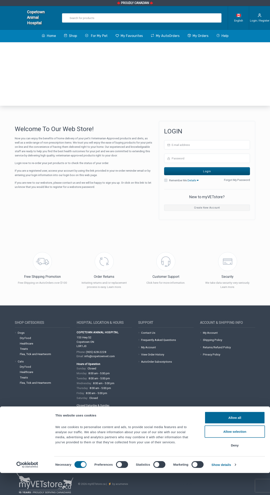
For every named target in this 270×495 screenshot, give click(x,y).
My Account (148, 347)
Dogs (21, 332)
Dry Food (25, 338)
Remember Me (183, 180)
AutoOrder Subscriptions (156, 361)
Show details (221, 486)
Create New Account (207, 207)
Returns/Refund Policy (217, 347)
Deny (235, 467)
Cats (21, 361)
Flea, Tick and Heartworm (35, 354)
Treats (24, 348)
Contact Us (148, 332)
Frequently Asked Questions (158, 340)
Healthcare (26, 343)
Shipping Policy (212, 340)
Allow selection (234, 453)
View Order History (152, 354)
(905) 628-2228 (96, 352)
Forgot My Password (237, 180)
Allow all (234, 439)
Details (193, 180)
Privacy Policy (211, 354)
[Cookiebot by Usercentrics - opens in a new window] (27, 487)
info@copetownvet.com (99, 356)
